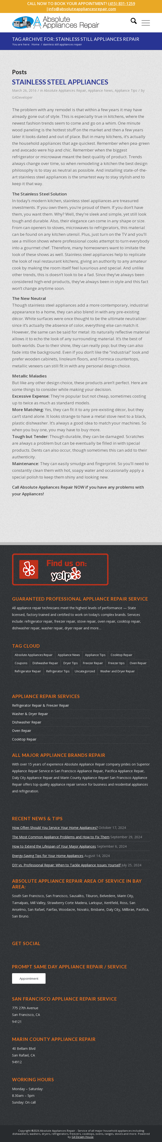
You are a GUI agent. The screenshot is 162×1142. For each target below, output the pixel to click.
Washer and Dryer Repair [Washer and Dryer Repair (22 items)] (117, 671)
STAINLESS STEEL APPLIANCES (60, 82)
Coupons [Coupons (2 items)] (21, 663)
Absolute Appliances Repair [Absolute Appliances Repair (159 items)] (34, 655)
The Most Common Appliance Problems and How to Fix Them (60, 837)
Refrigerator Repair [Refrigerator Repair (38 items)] (28, 671)
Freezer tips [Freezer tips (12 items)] (116, 663)
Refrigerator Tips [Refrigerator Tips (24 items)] (57, 671)
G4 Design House (83, 1137)
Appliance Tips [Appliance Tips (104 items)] (95, 655)
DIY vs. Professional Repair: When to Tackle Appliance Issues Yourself (66, 865)
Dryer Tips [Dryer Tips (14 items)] (70, 663)
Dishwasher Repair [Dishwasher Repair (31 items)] (45, 663)
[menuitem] (131, 22)
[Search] (131, 22)
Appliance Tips (126, 90)
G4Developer (22, 97)
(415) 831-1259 (121, 3)
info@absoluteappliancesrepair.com (82, 9)
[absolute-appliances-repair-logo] (67, 22)
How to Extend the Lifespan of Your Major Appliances (54, 846)
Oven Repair (21, 730)
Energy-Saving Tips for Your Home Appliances (47, 855)
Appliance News (100, 90)
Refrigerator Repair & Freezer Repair (40, 705)
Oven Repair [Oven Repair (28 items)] (138, 663)
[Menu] (143, 22)
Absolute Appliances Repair (65, 90)
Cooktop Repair (24, 739)
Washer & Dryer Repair (30, 713)
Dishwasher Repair (26, 722)
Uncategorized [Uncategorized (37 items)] (85, 671)
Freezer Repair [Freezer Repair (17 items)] (93, 663)
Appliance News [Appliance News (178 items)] (69, 655)
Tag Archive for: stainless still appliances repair (75, 39)
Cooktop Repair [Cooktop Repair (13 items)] (121, 655)
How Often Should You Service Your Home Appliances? (55, 827)
